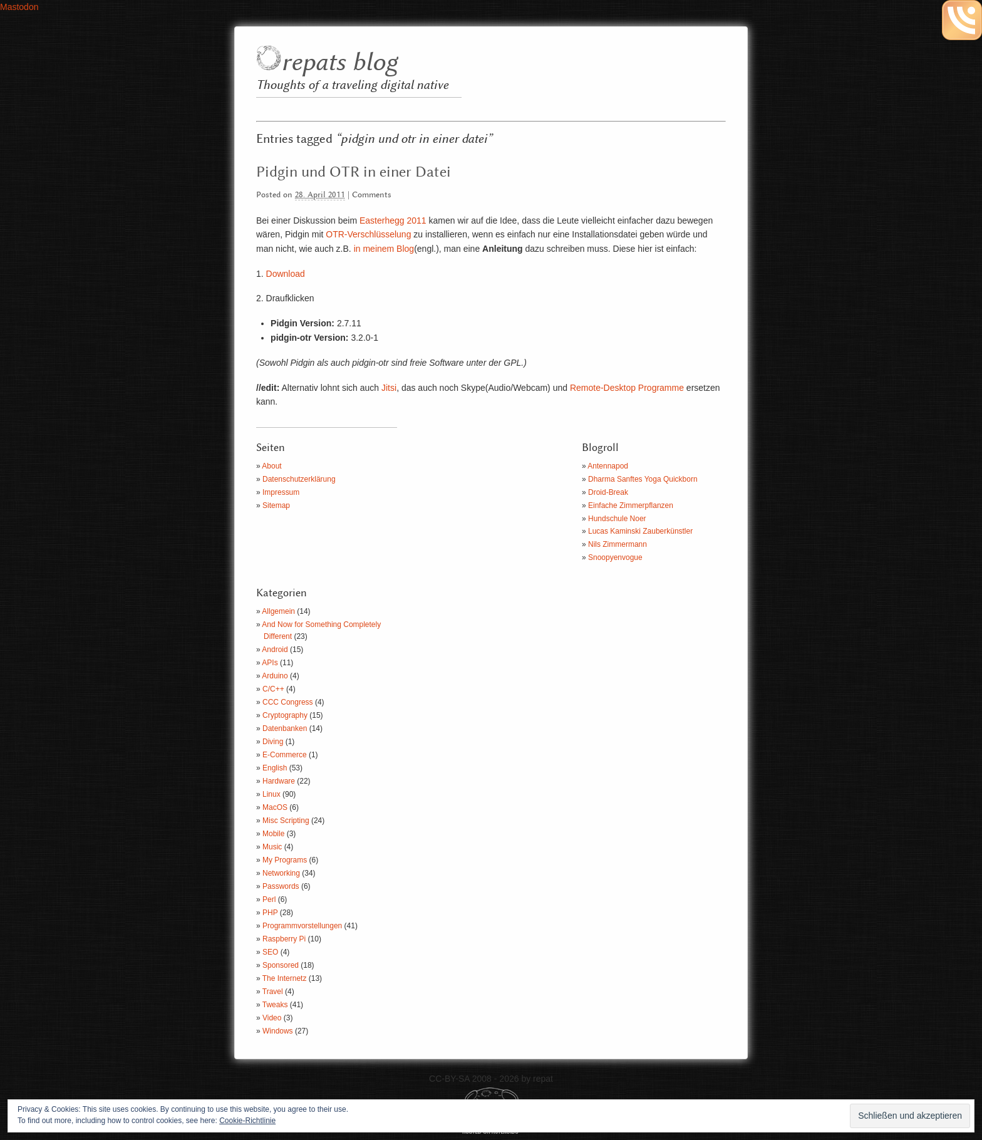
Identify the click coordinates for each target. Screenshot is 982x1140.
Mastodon (19, 7)
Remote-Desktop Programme (627, 388)
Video (271, 1017)
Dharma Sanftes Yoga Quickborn (643, 479)
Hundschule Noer (617, 518)
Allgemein (278, 611)
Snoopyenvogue (615, 557)
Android (274, 649)
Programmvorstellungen (302, 925)
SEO (270, 952)
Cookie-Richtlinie (247, 1120)
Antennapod (607, 466)
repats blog (339, 63)
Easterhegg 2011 (392, 220)
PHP (269, 912)
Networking (281, 873)
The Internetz (284, 978)
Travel (272, 991)
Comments (371, 195)
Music (272, 846)
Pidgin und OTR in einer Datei (353, 172)
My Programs (284, 860)
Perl (269, 899)
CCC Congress (287, 702)
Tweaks (275, 1004)
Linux (271, 794)
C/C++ (273, 689)
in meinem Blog (384, 249)
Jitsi (388, 388)
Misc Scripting (285, 820)
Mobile (273, 833)
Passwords (280, 886)
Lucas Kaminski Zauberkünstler (640, 531)
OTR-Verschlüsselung (368, 234)
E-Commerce (284, 754)
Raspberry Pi (284, 939)
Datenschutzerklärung (299, 479)
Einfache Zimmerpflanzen (630, 505)
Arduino (274, 675)
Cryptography (285, 715)
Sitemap (276, 505)
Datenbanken (284, 728)
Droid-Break (608, 492)
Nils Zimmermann (617, 544)
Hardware (278, 781)
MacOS (274, 807)
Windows (277, 1031)
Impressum (280, 492)
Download (285, 274)
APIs (269, 662)
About (271, 466)
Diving (272, 741)
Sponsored (280, 965)
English (274, 768)
